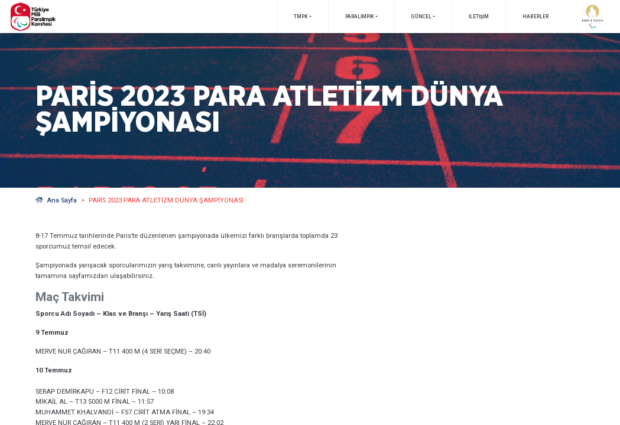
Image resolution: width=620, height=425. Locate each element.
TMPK (301, 16)
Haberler (535, 16)
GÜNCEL (421, 16)
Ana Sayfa (56, 200)
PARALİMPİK (359, 16)
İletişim (479, 16)
